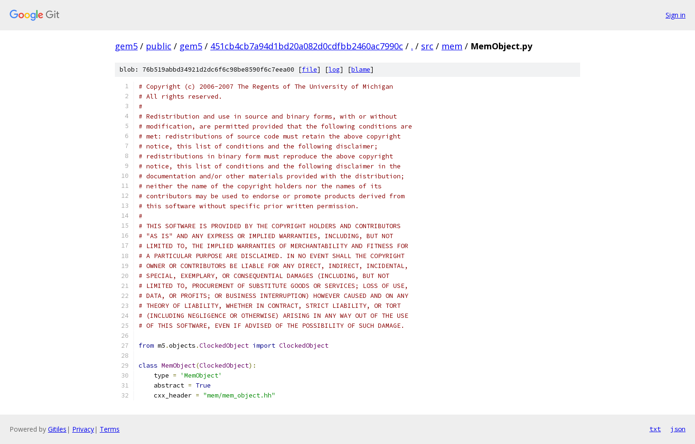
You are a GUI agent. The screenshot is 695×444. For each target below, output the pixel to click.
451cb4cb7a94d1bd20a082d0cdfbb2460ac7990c (306, 46)
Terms (110, 429)
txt (655, 429)
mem (451, 46)
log (334, 69)
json (678, 429)
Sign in (676, 14)
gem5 (126, 46)
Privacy (83, 429)
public (158, 46)
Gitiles (57, 429)
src (427, 46)
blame (360, 69)
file (309, 69)
